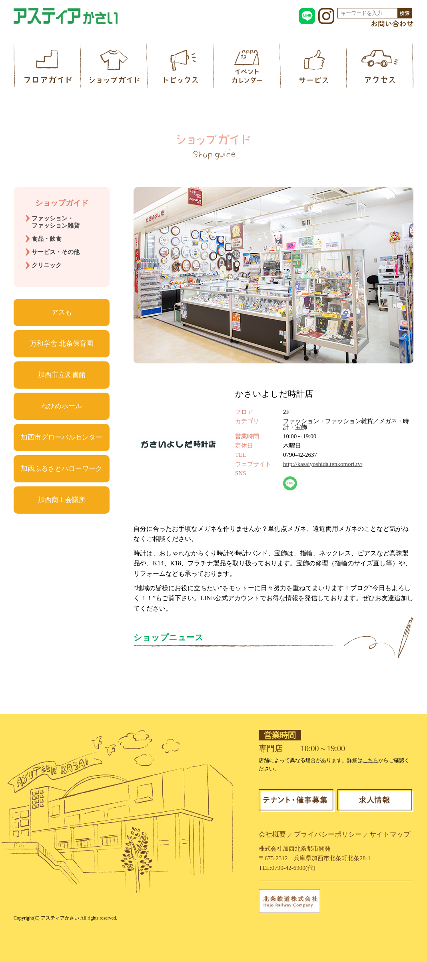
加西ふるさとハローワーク (61, 468)
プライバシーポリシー (328, 834)
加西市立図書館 (62, 375)
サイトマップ (389, 834)
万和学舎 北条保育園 (61, 343)
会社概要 (272, 834)
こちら (370, 760)
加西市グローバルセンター (61, 437)
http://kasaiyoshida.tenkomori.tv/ (322, 464)
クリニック (47, 265)
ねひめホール (61, 406)
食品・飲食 (47, 239)
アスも (62, 312)
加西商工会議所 (62, 500)
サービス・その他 (56, 252)
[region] (273, 275)
